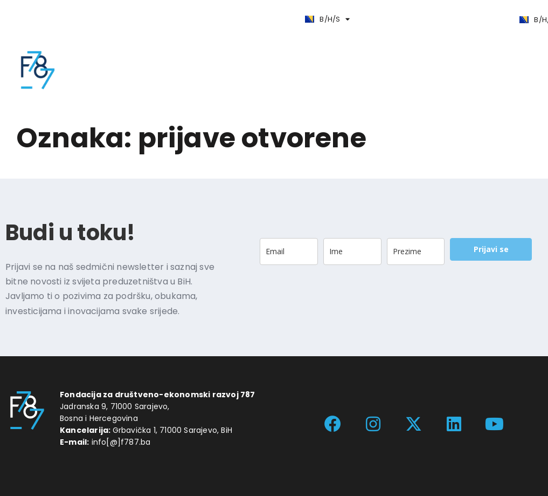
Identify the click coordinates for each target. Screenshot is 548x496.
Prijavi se (491, 249)
